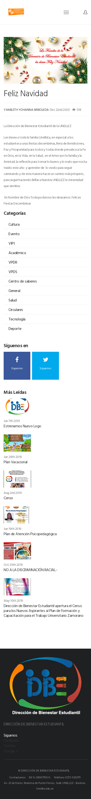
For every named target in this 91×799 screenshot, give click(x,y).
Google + (11, 751)
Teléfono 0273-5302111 (67, 777)
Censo (8, 498)
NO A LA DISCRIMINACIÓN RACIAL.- (30, 570)
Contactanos (17, 777)
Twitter (10, 745)
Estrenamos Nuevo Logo (22, 426)
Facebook (11, 740)
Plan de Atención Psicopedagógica (30, 534)
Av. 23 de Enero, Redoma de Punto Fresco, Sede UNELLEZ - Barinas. (45, 783)
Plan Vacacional (15, 462)
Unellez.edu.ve (44, 788)
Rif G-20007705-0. (40, 777)
